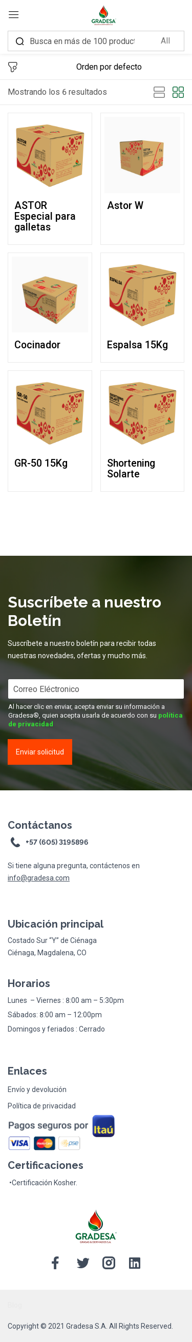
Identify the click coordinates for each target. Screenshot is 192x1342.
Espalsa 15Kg (137, 345)
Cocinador (37, 345)
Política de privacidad (42, 1106)
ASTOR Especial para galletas (45, 216)
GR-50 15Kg (41, 463)
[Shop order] (130, 67)
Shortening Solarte (131, 468)
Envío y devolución (37, 1089)
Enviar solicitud (40, 752)
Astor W (125, 205)
